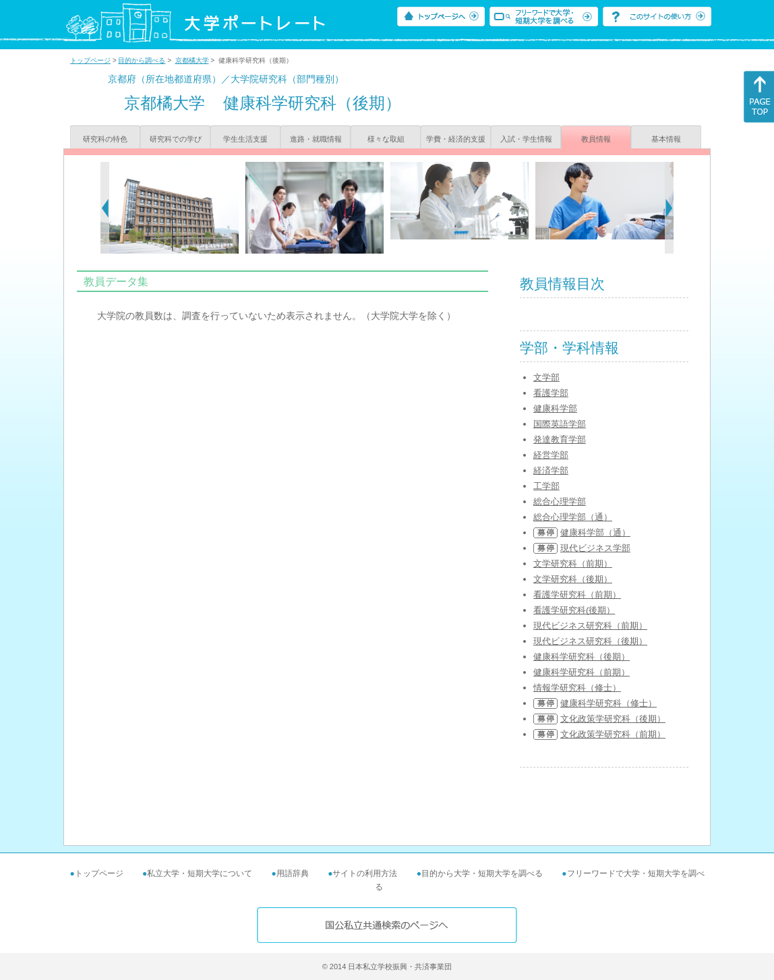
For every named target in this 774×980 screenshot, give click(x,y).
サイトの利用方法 (364, 873)
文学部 (546, 377)
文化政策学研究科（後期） (612, 719)
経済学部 (550, 470)
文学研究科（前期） (572, 563)
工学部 (546, 486)
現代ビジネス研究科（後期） (590, 641)
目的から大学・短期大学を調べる (482, 873)
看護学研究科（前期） (577, 594)
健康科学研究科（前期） (581, 672)
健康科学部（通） (595, 532)
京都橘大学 (192, 60)
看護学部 (550, 393)
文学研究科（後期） (572, 579)
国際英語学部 (559, 424)
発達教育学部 (559, 439)
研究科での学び (176, 139)
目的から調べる (141, 60)
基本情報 (666, 139)
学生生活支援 (245, 139)
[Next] (669, 208)
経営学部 (550, 455)
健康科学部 (555, 408)
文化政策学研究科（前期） (612, 734)
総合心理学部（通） (572, 517)
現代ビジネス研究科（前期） (590, 626)
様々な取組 (386, 139)
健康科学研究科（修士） (608, 703)
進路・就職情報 (316, 139)
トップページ (90, 60)
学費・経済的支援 (455, 139)
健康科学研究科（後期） (581, 657)
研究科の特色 (105, 139)
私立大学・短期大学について (199, 873)
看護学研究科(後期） (574, 610)
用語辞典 (292, 873)
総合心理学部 (559, 501)
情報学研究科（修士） (577, 688)
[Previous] (104, 208)
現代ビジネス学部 (595, 548)
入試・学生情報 (526, 139)
